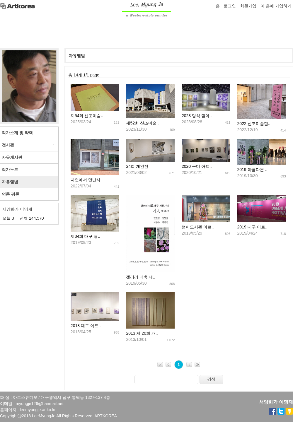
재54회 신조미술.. (87, 115)
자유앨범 (77, 55)
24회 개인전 (137, 166)
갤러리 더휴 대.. (140, 277)
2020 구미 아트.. (197, 166)
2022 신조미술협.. (253, 123)
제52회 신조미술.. (142, 123)
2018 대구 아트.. (86, 325)
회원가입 (248, 6)
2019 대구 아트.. (252, 227)
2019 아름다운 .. (252, 169)
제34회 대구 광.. (85, 236)
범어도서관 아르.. (198, 227)
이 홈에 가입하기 (276, 6)
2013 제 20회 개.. (142, 333)
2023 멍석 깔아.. (197, 115)
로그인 (230, 6)
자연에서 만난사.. (87, 179)
